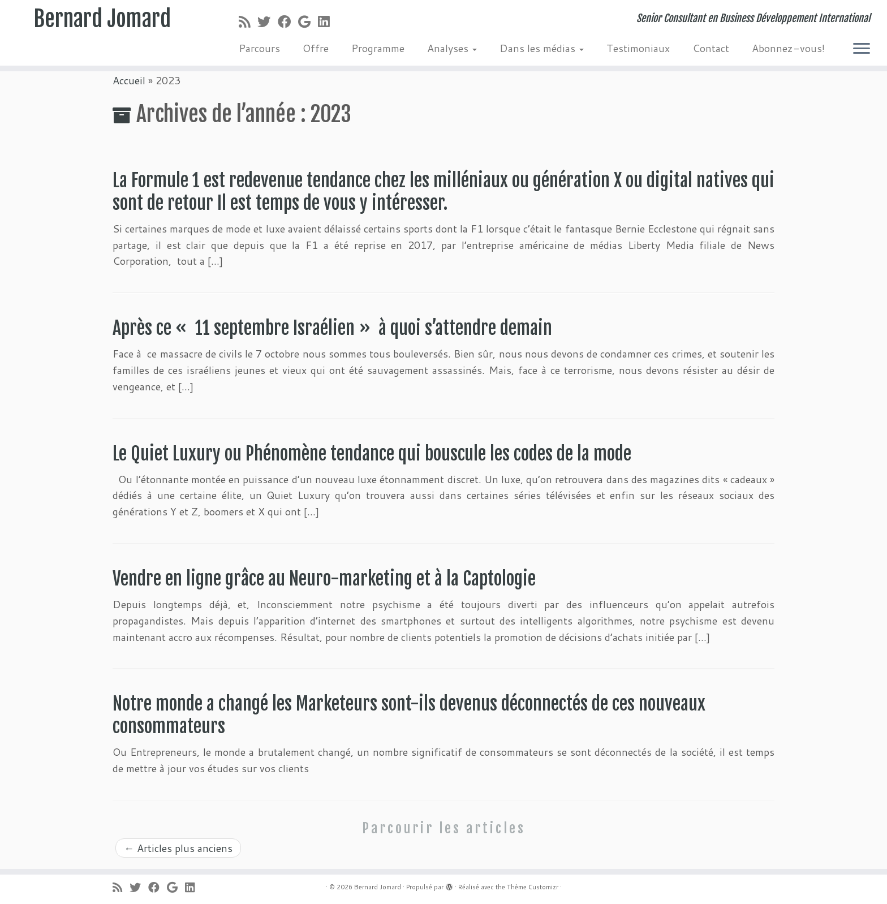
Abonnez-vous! (788, 48)
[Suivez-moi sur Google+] (308, 21)
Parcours (259, 48)
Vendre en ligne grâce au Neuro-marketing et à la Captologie (324, 578)
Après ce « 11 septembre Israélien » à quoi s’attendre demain (332, 328)
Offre (316, 48)
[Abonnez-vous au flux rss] (248, 21)
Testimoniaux (638, 48)
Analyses (452, 48)
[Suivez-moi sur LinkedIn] (327, 21)
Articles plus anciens (178, 848)
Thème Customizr (532, 887)
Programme (377, 48)
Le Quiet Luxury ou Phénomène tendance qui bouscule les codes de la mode (374, 453)
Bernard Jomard (102, 19)
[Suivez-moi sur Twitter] (267, 21)
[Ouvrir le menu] (861, 49)
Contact (710, 48)
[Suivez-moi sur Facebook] (288, 21)
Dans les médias (542, 48)
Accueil (129, 80)
